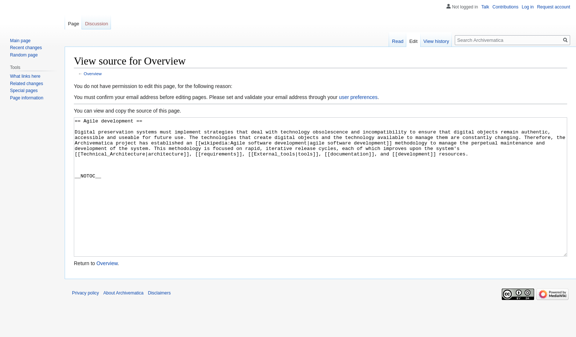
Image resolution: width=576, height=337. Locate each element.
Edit (413, 41)
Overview (93, 73)
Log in (528, 7)
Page (73, 23)
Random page (23, 55)
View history (436, 41)
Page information (26, 97)
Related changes (26, 83)
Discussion (96, 23)
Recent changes (26, 47)
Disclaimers (159, 320)
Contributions (506, 7)
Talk (485, 7)
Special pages (23, 90)
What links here (25, 76)
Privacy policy (85, 320)
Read (397, 41)
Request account (553, 7)
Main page (20, 40)
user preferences (358, 97)
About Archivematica (123, 320)
